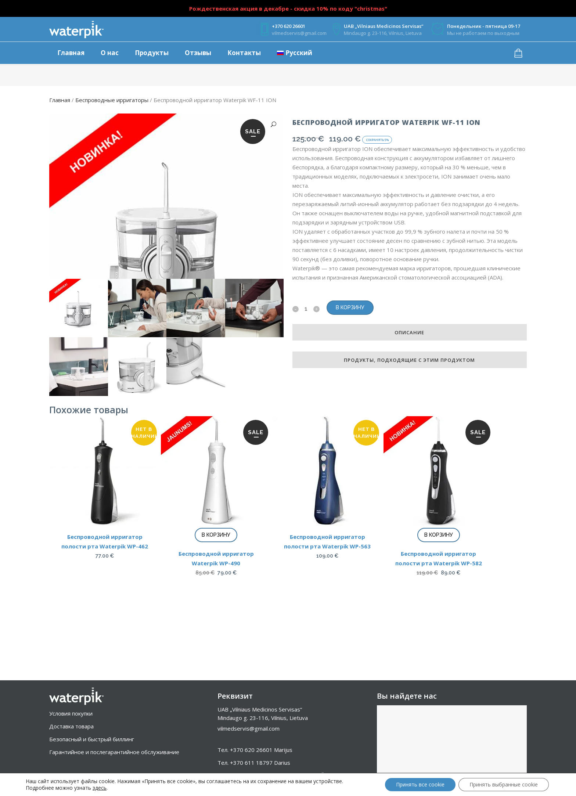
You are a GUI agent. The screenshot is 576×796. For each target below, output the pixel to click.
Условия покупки (71, 713)
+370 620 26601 (251, 749)
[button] (270, 124)
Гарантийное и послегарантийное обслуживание (114, 752)
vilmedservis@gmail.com (248, 728)
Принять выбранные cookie (503, 784)
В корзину (350, 307)
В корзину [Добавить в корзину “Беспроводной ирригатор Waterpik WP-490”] (216, 604)
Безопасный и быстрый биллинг (91, 739)
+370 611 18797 (251, 762)
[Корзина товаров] (520, 53)
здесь (100, 788)
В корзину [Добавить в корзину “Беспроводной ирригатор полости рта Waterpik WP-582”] (438, 604)
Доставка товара (71, 726)
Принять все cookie (420, 784)
